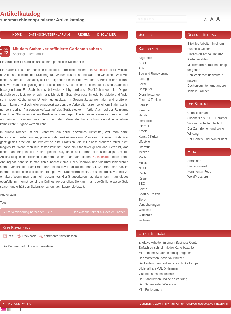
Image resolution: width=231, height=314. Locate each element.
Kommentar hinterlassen (60, 236)
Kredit (143, 131)
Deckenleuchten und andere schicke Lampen (169, 263)
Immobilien (146, 121)
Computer (145, 89)
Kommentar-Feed (199, 171)
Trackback (29, 236)
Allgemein (145, 58)
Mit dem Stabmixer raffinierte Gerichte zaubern (57, 49)
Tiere (142, 199)
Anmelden (194, 161)
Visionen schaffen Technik (205, 123)
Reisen (143, 178)
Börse (143, 84)
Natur (142, 168)
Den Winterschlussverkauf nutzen (162, 258)
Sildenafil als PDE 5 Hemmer (207, 118)
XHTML (7, 303)
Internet (144, 126)
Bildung (144, 79)
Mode (142, 157)
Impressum (64, 42)
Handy (143, 115)
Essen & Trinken (150, 100)
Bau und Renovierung (153, 73)
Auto (142, 68)
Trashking (222, 303)
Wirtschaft (145, 215)
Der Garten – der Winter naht (207, 139)
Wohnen (144, 220)
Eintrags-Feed (197, 166)
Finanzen (145, 110)
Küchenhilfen (101, 157)
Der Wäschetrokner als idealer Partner (99, 212)
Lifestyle (144, 141)
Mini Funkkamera (150, 289)
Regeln (84, 35)
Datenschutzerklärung (49, 35)
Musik (143, 163)
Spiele (143, 189)
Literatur (144, 147)
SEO (142, 183)
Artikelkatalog (20, 13)
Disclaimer (106, 35)
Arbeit (143, 63)
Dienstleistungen (150, 94)
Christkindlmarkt (198, 113)
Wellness (145, 210)
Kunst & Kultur (148, 136)
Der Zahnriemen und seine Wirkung (163, 279)
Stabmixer (101, 70)
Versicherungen (149, 205)
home (17, 35)
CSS (17, 303)
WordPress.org (197, 176)
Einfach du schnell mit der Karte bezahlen (167, 247)
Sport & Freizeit (149, 194)
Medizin (144, 152)
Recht (143, 173)
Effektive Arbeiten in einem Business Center (168, 242)
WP (24, 303)
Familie (40, 54)
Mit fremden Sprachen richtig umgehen (165, 253)
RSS (11, 236)
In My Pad (168, 303)
